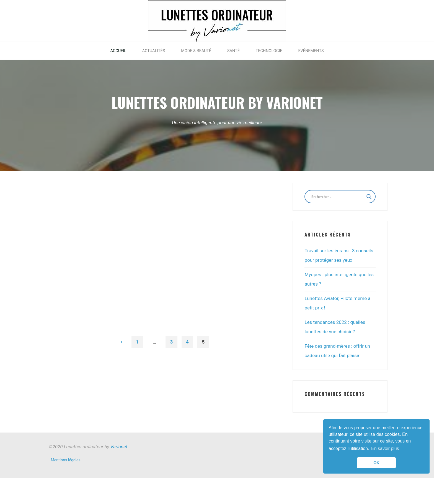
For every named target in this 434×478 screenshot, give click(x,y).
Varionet (118, 446)
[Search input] (337, 196)
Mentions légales (66, 460)
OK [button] (376, 463)
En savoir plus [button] (385, 448)
